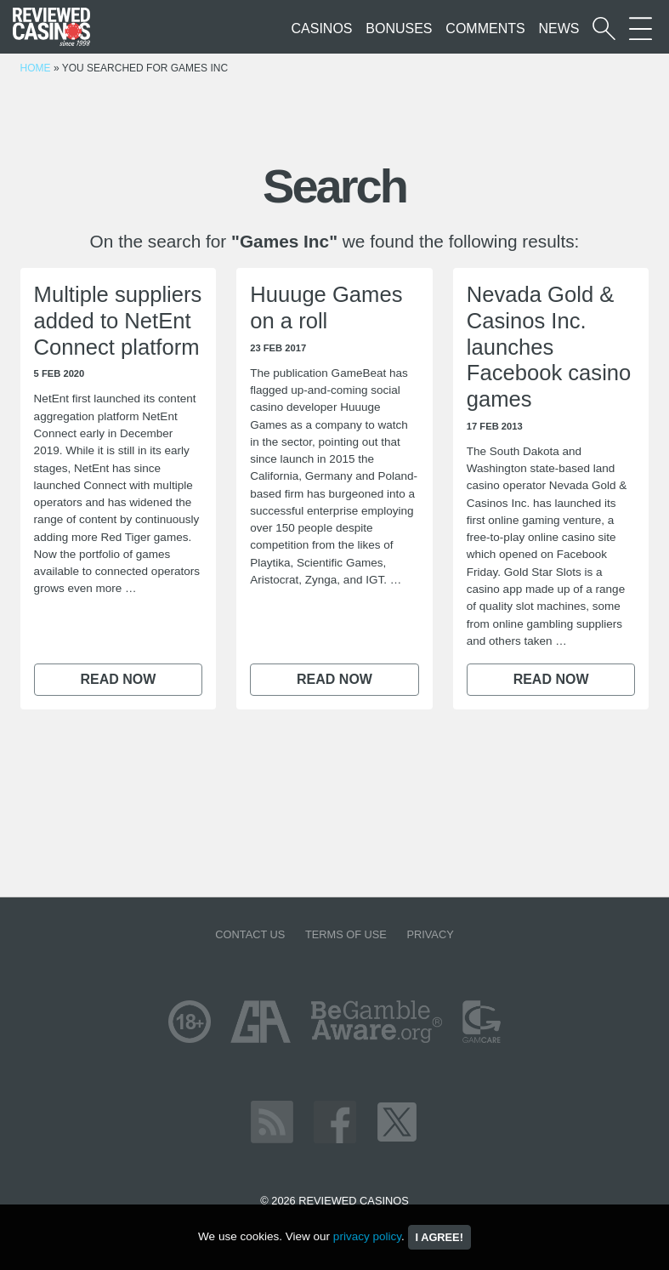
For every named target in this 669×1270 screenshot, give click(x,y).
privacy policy (367, 1236)
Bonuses (399, 28)
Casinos (322, 28)
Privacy (429, 934)
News (558, 28)
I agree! (439, 1237)
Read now (118, 679)
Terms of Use (346, 934)
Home (35, 68)
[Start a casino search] (604, 28)
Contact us (250, 934)
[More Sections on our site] (640, 28)
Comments (484, 28)
